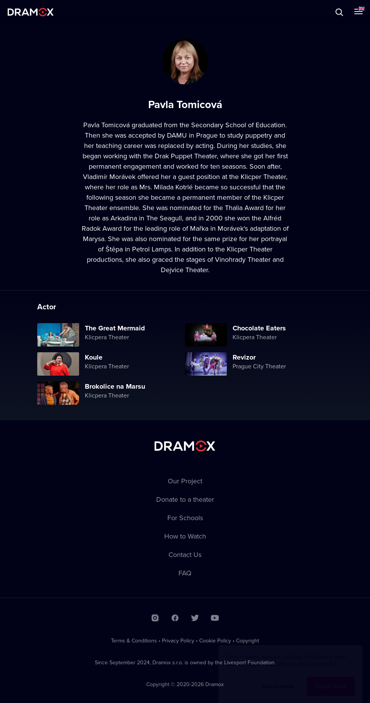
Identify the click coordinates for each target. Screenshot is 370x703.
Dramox (31, 12)
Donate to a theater (185, 499)
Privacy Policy (178, 640)
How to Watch (185, 536)
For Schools (185, 517)
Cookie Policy (215, 640)
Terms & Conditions (134, 640)
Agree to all (331, 678)
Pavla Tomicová (106, 125)
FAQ (185, 573)
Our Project (185, 481)
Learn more (278, 678)
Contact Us (185, 554)
